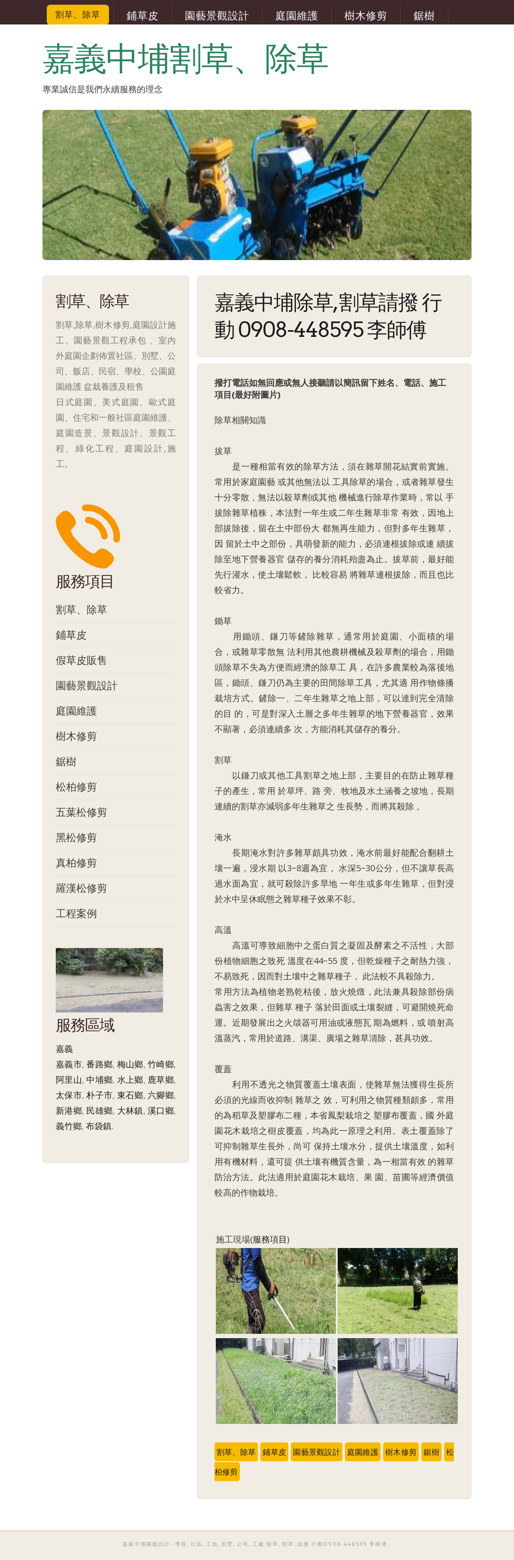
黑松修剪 (76, 837)
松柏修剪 (76, 786)
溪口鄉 (161, 1110)
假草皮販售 (81, 660)
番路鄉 (99, 1064)
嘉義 (64, 1048)
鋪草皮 (143, 15)
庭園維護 (296, 15)
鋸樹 (424, 15)
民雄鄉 (99, 1110)
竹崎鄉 (161, 1064)
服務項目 (270, 1239)
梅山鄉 (130, 1064)
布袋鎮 (99, 1126)
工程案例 (76, 913)
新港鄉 (69, 1110)
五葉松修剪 (81, 812)
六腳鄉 (161, 1095)
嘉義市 (69, 1064)
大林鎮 (130, 1110)
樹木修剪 (366, 15)
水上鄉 (130, 1079)
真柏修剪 (76, 862)
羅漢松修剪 (81, 888)
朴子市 (99, 1095)
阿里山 (69, 1079)
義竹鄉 (69, 1126)
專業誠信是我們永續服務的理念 (102, 89)
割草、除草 (77, 14)
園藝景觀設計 (217, 15)
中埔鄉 (99, 1079)
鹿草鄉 (161, 1079)
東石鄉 (130, 1095)
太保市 (69, 1095)
